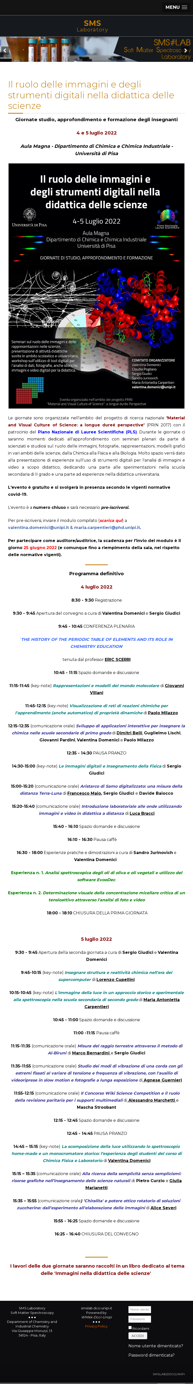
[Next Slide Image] (185, 51)
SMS (92, 23)
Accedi (138, 1335)
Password (128, 1315)
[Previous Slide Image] (5, 51)
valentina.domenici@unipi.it (38, 527)
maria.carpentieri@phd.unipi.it (107, 527)
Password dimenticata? (151, 1355)
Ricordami (140, 1328)
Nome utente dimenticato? (155, 1346)
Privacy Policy (96, 1326)
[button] (176, 7)
